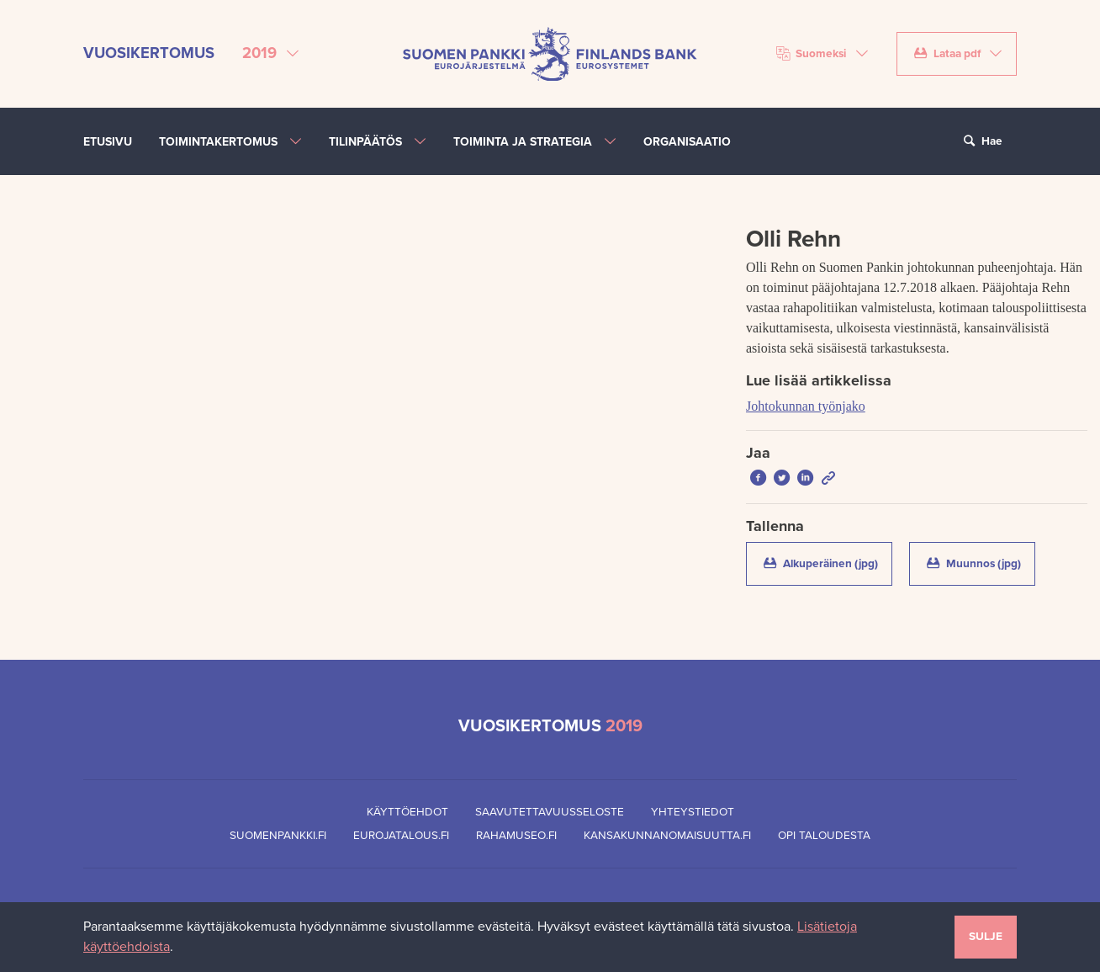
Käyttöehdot (407, 812)
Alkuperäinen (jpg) (826, 563)
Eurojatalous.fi (401, 835)
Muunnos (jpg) (979, 563)
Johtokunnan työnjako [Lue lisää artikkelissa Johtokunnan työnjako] (805, 406)
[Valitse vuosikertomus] (270, 54)
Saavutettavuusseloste (549, 812)
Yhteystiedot (692, 812)
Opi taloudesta (824, 835)
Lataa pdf (947, 54)
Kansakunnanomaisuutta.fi (667, 835)
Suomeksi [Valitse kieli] (811, 54)
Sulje (985, 936)
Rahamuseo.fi (516, 835)
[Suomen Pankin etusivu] (550, 53)
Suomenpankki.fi (278, 835)
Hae (980, 141)
